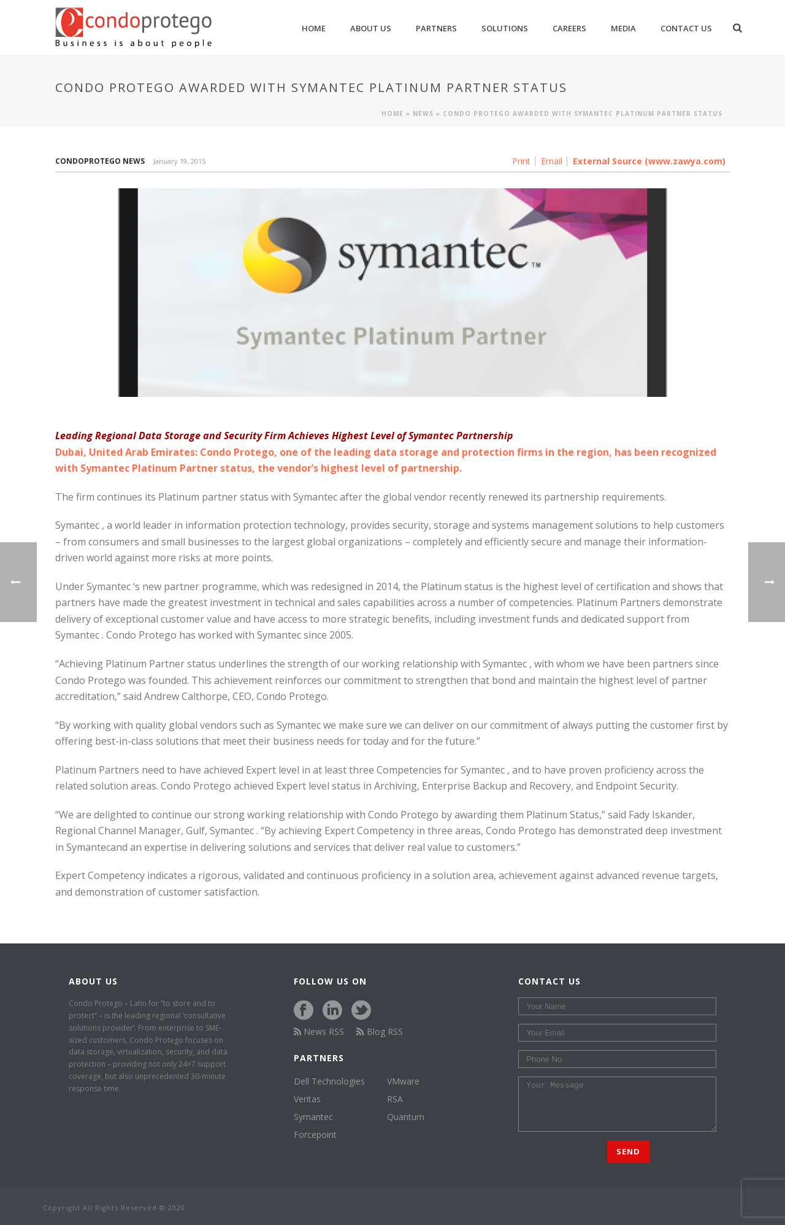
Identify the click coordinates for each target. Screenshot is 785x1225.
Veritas (307, 1099)
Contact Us (686, 28)
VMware (403, 1081)
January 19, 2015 (179, 161)
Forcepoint (315, 1134)
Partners (436, 28)
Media (623, 28)
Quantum (405, 1117)
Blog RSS (379, 1031)
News (423, 113)
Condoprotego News (100, 161)
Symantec (107, 586)
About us (370, 28)
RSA (395, 1099)
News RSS (319, 1031)
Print (521, 161)
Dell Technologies (329, 1081)
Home (314, 28)
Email (551, 161)
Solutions (504, 28)
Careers (569, 28)
